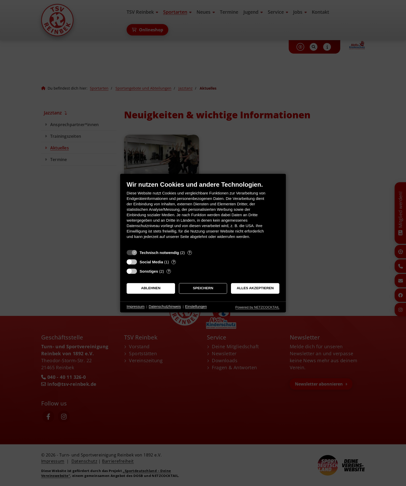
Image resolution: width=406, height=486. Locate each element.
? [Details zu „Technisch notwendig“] (190, 253)
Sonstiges (149, 271)
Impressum (135, 307)
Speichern (203, 288)
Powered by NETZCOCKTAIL (257, 307)
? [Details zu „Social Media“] (174, 262)
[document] (203, 214)
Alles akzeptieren (255, 288)
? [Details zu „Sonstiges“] (169, 271)
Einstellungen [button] (196, 307)
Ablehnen (151, 288)
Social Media (151, 262)
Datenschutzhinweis (165, 307)
